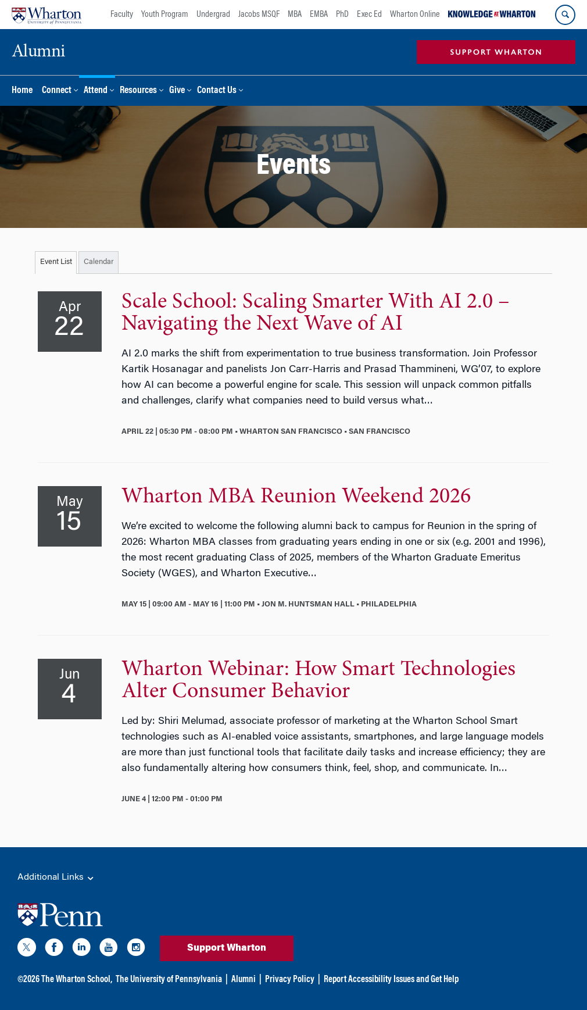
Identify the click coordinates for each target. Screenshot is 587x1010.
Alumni (243, 979)
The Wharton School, (76, 979)
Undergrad (213, 14)
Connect (56, 91)
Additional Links (56, 878)
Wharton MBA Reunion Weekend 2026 (296, 497)
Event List (56, 262)
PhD (342, 14)
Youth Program (164, 14)
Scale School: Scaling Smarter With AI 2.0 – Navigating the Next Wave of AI (315, 313)
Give (177, 91)
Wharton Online (415, 14)
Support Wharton (226, 948)
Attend (96, 91)
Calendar (99, 262)
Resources (138, 91)
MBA (295, 14)
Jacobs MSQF (259, 14)
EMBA (319, 14)
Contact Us (217, 91)
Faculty (121, 14)
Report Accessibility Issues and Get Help (391, 979)
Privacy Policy (289, 979)
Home (22, 91)
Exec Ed (369, 14)
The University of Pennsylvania (169, 979)
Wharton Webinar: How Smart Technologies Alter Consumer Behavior (318, 681)
